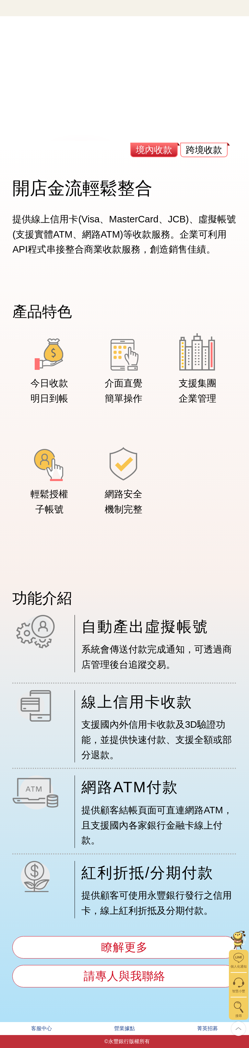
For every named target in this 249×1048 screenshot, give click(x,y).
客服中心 (41, 1028)
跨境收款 (204, 150)
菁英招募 (207, 1028)
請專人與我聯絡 (124, 976)
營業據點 (124, 1028)
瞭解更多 (124, 947)
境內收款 (154, 150)
